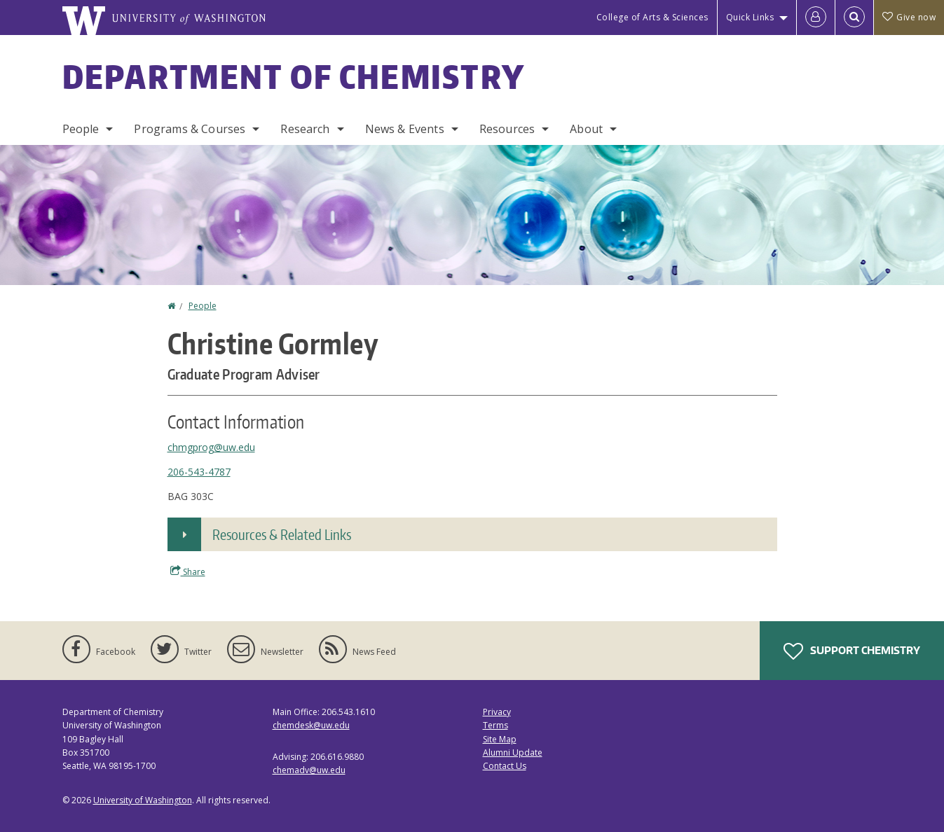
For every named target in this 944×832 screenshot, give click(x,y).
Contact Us (504, 766)
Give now (909, 17)
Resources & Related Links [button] (281, 534)
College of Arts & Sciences (652, 17)
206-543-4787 (199, 471)
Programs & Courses (189, 129)
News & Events (404, 129)
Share (187, 571)
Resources (507, 129)
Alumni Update (512, 752)
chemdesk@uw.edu (311, 725)
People (81, 129)
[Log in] (816, 17)
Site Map (500, 739)
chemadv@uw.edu (309, 770)
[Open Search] (854, 17)
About (586, 129)
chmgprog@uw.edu (211, 447)
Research (304, 129)
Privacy (497, 712)
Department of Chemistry (294, 76)
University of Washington (142, 800)
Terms (495, 725)
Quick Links (750, 17)
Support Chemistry (852, 651)
